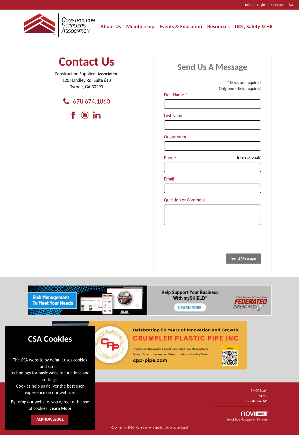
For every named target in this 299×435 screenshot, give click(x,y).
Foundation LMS (256, 401)
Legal (184, 427)
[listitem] (250, 4)
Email (169, 179)
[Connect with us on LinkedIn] (98, 115)
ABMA (263, 395)
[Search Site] (292, 4)
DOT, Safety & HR (254, 26)
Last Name (174, 116)
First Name (174, 95)
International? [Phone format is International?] (249, 157)
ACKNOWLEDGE (50, 419)
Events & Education (180, 26)
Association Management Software (246, 416)
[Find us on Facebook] (75, 115)
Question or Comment (184, 200)
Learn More (60, 408)
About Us (110, 26)
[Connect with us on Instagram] (86, 115)
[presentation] (203, 239)
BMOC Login (259, 390)
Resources (218, 26)
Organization (175, 137)
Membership (140, 26)
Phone (170, 158)
